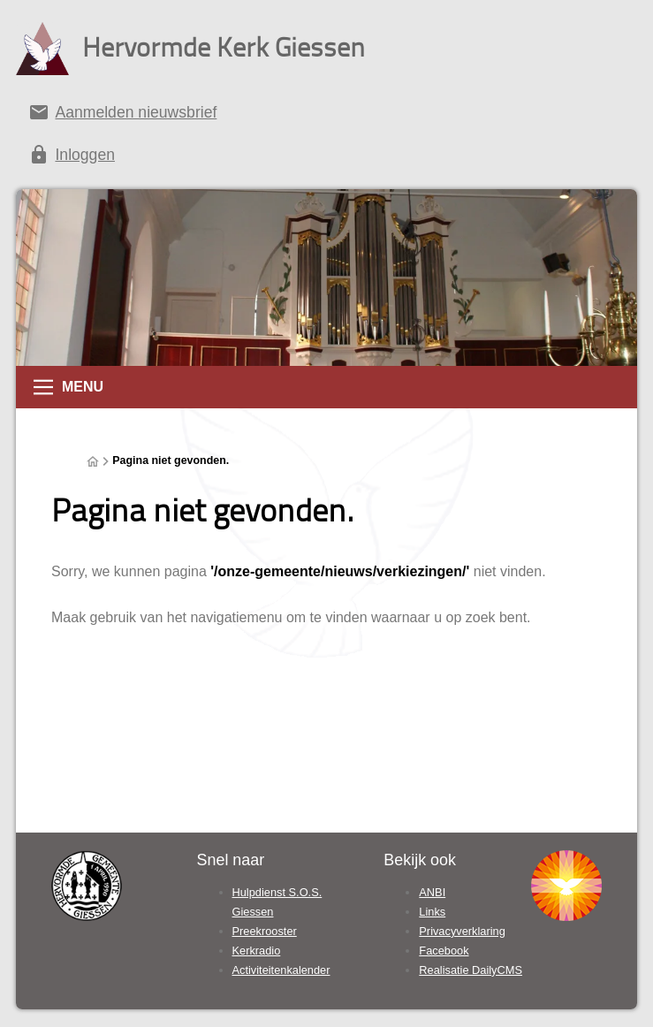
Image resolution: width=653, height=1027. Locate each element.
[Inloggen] (326, 158)
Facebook (443, 950)
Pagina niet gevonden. (170, 460)
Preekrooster (264, 931)
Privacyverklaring (462, 931)
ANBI (432, 892)
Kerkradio (256, 950)
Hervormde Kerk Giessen (223, 46)
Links (432, 911)
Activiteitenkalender (281, 970)
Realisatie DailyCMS (470, 970)
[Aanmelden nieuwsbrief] (326, 115)
